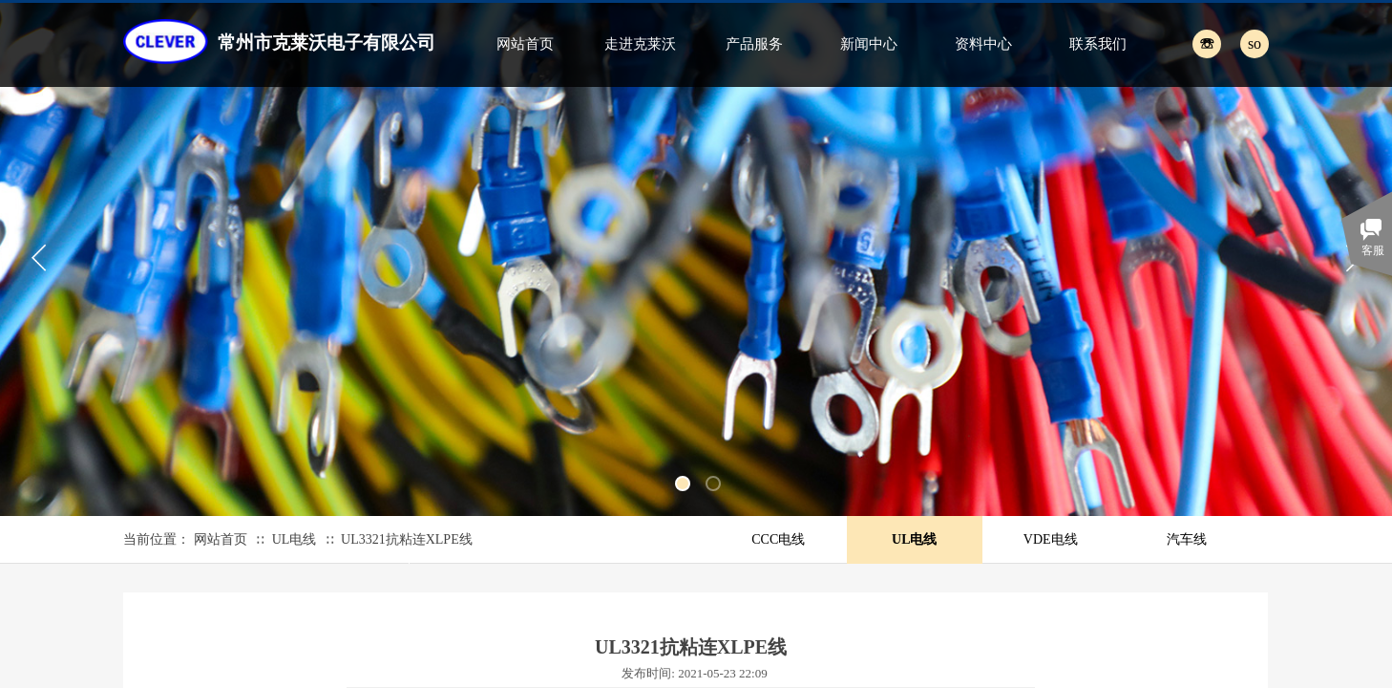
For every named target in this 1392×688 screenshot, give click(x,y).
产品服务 (754, 44)
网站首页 (525, 44)
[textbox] (1233, 43)
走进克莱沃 (640, 44)
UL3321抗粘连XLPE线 (407, 539)
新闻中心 (868, 44)
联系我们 (1098, 44)
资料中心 (983, 44)
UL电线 (294, 539)
